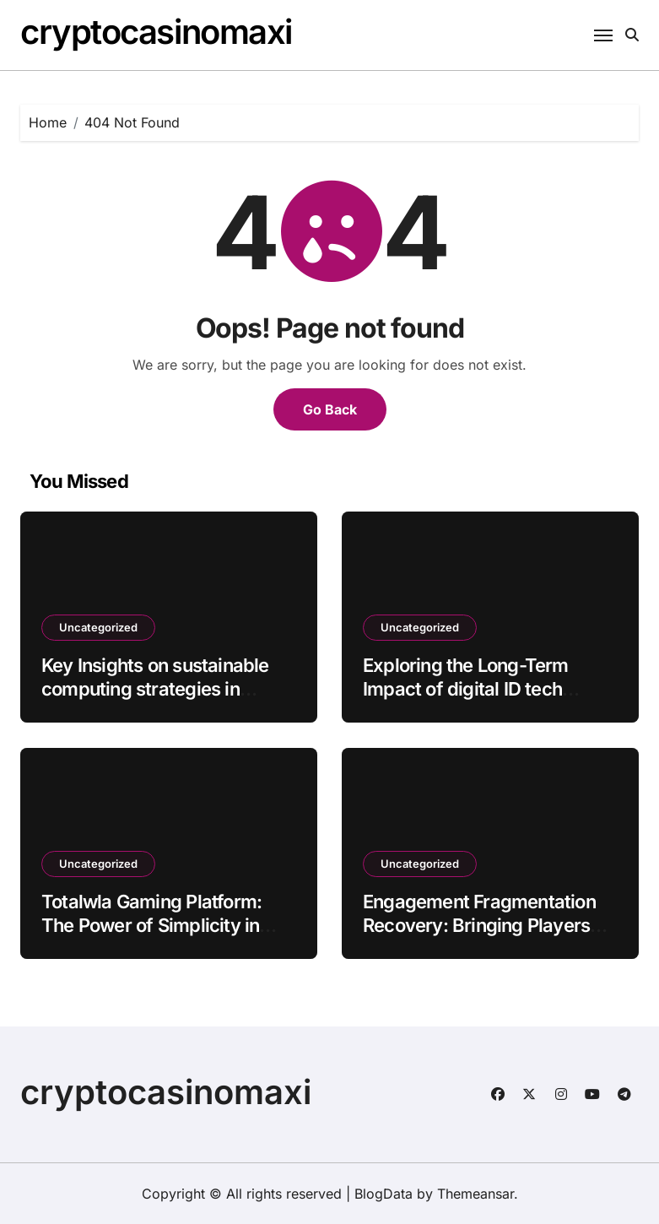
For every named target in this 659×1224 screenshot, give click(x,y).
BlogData (383, 1193)
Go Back (330, 409)
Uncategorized (98, 627)
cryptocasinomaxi (156, 31)
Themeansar (475, 1193)
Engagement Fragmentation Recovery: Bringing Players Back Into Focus (479, 926)
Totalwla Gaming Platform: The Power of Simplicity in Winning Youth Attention (151, 926)
